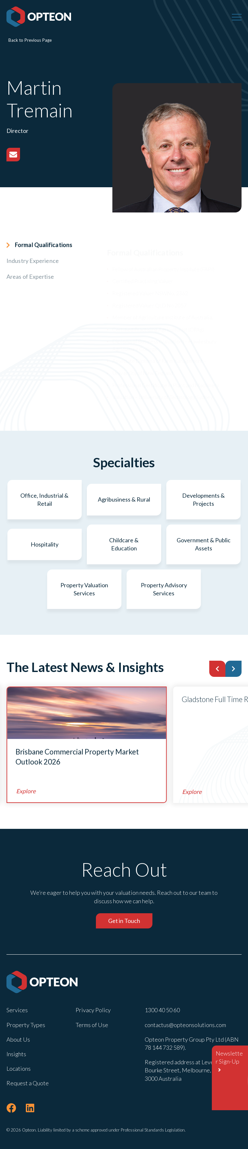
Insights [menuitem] (16, 1053)
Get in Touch (124, 920)
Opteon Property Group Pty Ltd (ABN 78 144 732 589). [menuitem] (192, 1043)
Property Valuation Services (84, 589)
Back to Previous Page (30, 40)
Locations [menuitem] (18, 1068)
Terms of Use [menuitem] (92, 1024)
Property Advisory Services (164, 589)
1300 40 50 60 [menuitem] (162, 1010)
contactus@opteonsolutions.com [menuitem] (185, 1024)
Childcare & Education (124, 544)
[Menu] (237, 17)
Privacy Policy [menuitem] (93, 1010)
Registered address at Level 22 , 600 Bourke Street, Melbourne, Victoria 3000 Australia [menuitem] (190, 1070)
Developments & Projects (203, 499)
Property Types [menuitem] (25, 1024)
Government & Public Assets (204, 544)
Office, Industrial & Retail (44, 499)
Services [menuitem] (17, 1010)
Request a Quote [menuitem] (27, 1083)
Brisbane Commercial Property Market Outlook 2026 (77, 756)
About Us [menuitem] (18, 1039)
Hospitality (44, 544)
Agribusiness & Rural (124, 499)
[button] (217, 669)
